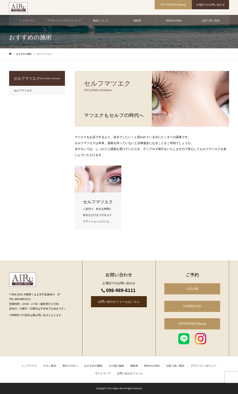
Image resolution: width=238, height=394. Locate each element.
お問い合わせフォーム (130, 373)
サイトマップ (103, 373)
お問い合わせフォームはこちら (119, 301)
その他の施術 (116, 365)
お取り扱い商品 (211, 20)
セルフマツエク (23, 90)
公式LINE (192, 288)
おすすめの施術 (93, 365)
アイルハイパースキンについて (64, 20)
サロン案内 (49, 365)
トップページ (27, 20)
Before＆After (174, 20)
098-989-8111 (120, 290)
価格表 (137, 20)
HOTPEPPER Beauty (192, 323)
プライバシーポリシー (203, 365)
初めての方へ (70, 365)
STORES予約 (192, 306)
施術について (100, 20)
